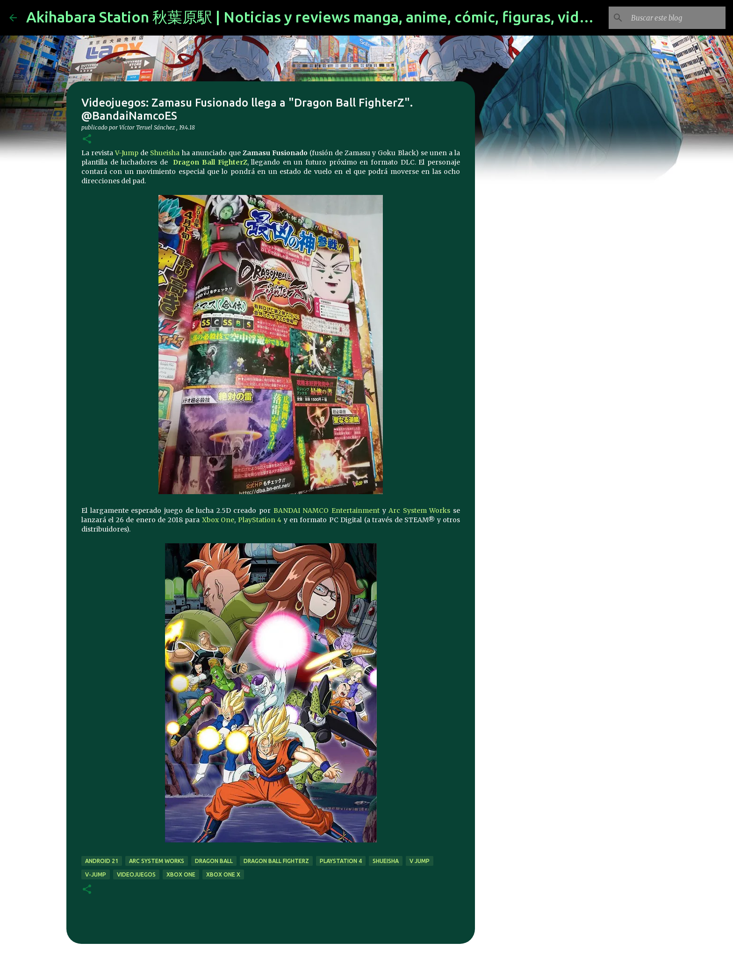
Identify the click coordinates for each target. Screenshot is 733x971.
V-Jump (126, 153)
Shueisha (165, 153)
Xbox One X (223, 874)
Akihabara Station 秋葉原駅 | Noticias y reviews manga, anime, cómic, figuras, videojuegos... (341, 16)
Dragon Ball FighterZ (210, 162)
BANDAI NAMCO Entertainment (326, 510)
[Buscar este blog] (676, 18)
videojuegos (136, 874)
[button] (87, 139)
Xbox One (218, 520)
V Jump (420, 861)
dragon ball (214, 861)
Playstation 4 (341, 861)
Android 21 (101, 861)
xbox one (180, 874)
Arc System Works (419, 510)
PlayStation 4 (259, 520)
